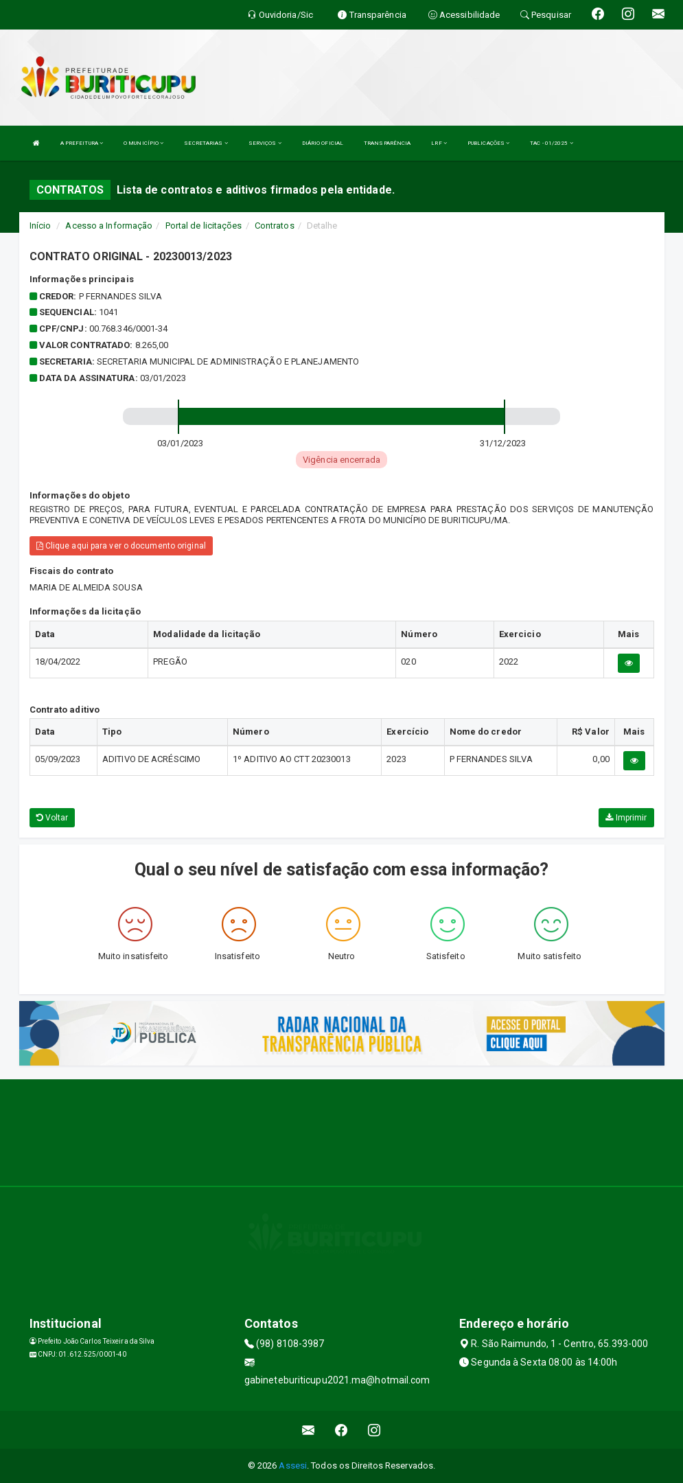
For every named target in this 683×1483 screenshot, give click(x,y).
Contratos (274, 225)
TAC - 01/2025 (551, 143)
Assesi (293, 1465)
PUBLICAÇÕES (488, 143)
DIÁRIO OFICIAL (322, 143)
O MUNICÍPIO (143, 143)
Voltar (52, 818)
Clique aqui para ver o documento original (121, 546)
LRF (439, 143)
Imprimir (626, 818)
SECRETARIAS (205, 143)
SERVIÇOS (264, 143)
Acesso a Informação (108, 225)
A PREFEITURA (81, 143)
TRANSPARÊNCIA (387, 143)
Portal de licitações (203, 225)
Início (40, 225)
